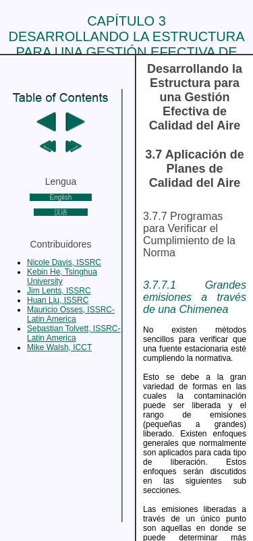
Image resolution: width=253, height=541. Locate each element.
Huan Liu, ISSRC (57, 300)
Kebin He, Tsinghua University (62, 276)
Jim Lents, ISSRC (59, 290)
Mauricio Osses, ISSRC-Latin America (71, 314)
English (61, 197)
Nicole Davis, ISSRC (64, 262)
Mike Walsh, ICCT (59, 347)
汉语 (60, 212)
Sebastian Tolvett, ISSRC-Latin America (74, 333)
